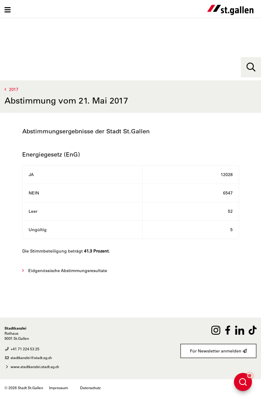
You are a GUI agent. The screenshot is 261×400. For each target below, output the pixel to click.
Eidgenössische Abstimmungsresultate (67, 270)
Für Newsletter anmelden (218, 351)
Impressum (58, 387)
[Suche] (251, 67)
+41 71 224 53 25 (22, 348)
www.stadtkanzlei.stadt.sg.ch (32, 366)
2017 (13, 89)
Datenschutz (90, 387)
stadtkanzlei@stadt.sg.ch (28, 357)
